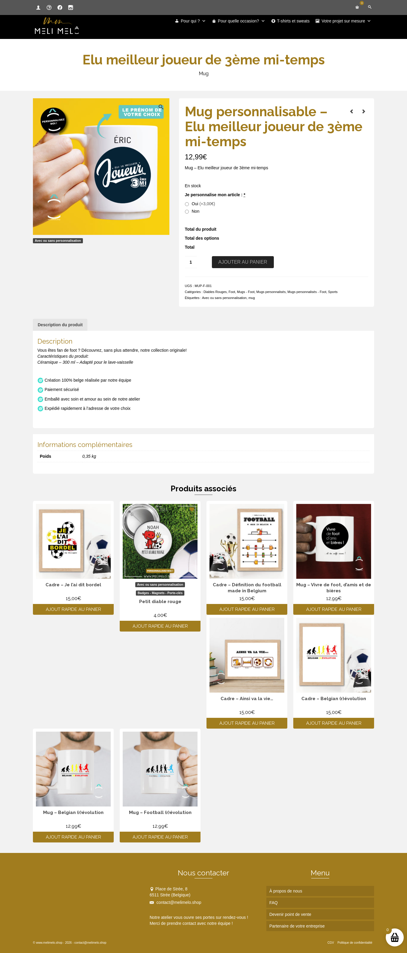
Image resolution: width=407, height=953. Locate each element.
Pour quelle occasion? (241, 21)
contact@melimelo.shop (175, 902)
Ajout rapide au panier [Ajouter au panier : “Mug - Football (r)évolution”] (160, 837)
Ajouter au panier (242, 262)
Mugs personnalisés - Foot (307, 292)
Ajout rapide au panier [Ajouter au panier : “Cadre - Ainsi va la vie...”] (247, 723)
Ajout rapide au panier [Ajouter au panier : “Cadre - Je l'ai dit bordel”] (73, 609)
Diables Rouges (215, 292)
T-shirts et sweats (293, 21)
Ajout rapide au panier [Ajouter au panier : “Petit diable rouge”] (160, 626)
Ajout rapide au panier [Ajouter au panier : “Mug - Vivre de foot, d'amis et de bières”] (334, 609)
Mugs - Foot (246, 292)
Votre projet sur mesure (346, 21)
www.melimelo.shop (49, 942)
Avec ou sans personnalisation (224, 298)
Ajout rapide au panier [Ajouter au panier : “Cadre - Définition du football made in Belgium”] (247, 609)
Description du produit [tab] (60, 324)
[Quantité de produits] (191, 262)
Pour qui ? (193, 21)
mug (251, 298)
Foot (232, 292)
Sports (333, 292)
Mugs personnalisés (271, 292)
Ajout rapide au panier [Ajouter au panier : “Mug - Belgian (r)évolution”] (73, 837)
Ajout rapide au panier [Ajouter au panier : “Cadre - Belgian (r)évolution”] (334, 723)
